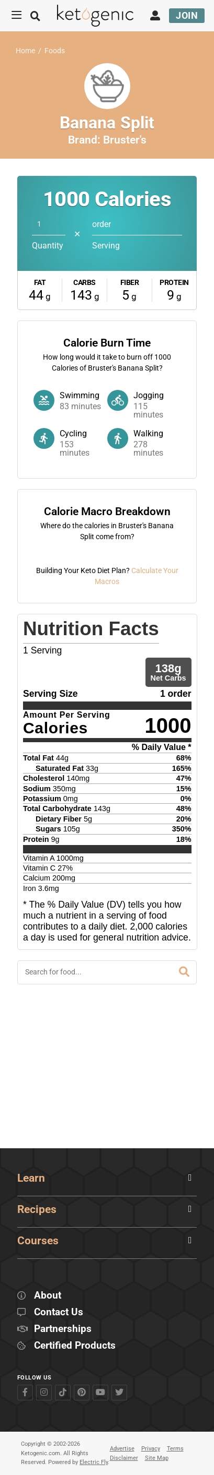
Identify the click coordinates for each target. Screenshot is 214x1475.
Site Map (156, 1458)
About (47, 1295)
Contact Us (58, 1312)
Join (187, 15)
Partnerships (63, 1329)
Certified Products (75, 1345)
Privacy (150, 1448)
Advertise (122, 1448)
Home (25, 50)
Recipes (37, 1209)
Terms (175, 1448)
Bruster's (125, 140)
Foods (54, 50)
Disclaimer (124, 1458)
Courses (38, 1240)
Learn (31, 1178)
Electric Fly (94, 1462)
